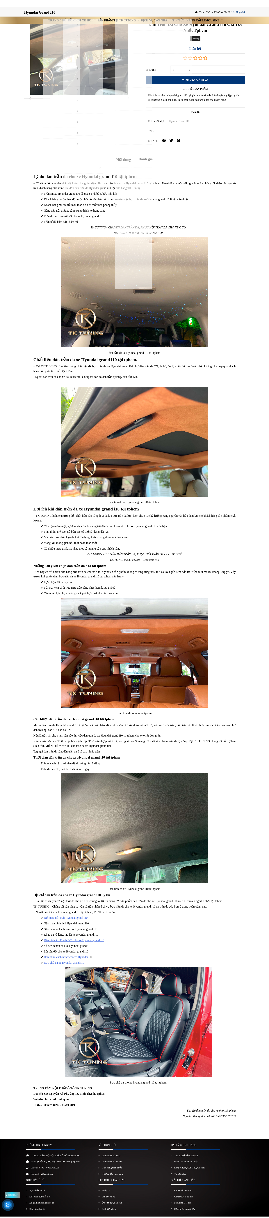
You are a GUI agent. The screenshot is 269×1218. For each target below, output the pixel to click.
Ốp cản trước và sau (112, 1204)
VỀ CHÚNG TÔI (108, 1146)
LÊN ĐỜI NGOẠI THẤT (112, 1181)
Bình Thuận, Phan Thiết (186, 1163)
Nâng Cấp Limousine (220, 4)
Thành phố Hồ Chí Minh (186, 1156)
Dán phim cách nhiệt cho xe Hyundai (66, 958)
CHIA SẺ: (153, 142)
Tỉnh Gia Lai (180, 1175)
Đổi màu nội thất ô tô (40, 1198)
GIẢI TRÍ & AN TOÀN (183, 1181)
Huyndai (240, 13)
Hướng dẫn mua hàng (112, 1175)
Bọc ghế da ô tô (37, 1191)
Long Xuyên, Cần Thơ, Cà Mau (189, 1169)
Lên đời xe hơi (109, 1198)
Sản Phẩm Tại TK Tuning (112, 4)
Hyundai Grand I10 (39, 14)
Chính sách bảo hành (112, 1163)
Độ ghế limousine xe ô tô (41, 1204)
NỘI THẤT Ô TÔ (35, 1181)
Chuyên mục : (157, 122)
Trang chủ (38, 4)
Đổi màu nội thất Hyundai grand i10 (66, 919)
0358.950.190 (37, 1169)
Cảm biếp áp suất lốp (184, 1210)
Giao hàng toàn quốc (112, 1169)
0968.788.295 (53, 1169)
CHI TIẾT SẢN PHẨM (195, 90)
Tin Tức (189, 4)
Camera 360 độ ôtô (183, 1198)
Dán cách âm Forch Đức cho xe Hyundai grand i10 (74, 941)
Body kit (106, 1191)
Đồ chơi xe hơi (68, 4)
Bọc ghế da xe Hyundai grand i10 (64, 964)
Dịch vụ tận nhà (157, 4)
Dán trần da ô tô (37, 1210)
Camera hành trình (183, 1191)
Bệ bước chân (109, 1210)
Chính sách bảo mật (111, 1156)
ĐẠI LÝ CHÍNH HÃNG (183, 1146)
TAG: (151, 132)
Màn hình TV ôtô (182, 1204)
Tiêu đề (195, 113)
